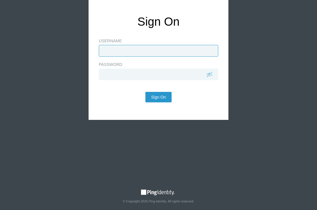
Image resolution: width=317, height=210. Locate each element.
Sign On (158, 111)
